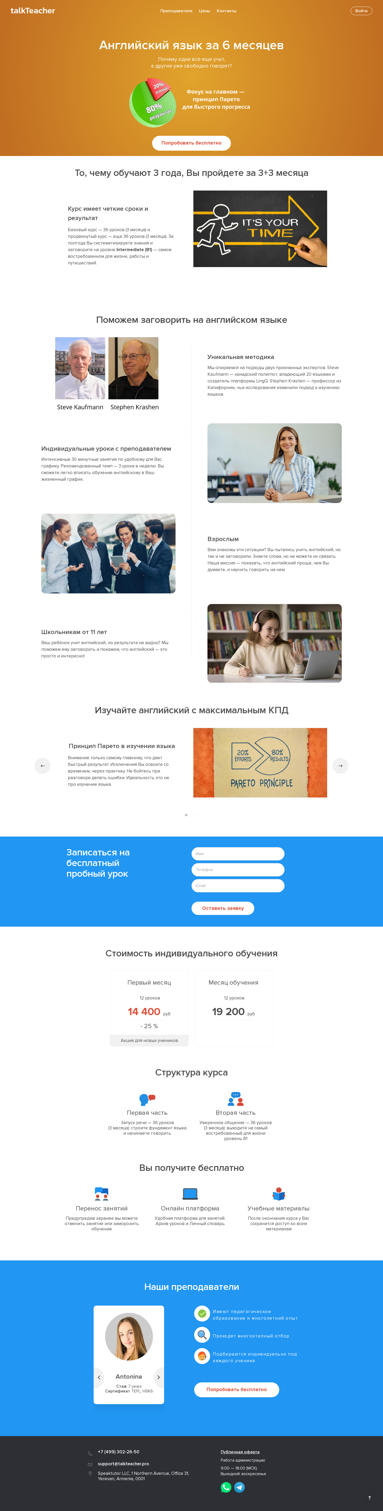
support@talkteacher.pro (123, 1463)
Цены (204, 11)
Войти (361, 11)
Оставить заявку (223, 908)
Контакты (226, 11)
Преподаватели (176, 11)
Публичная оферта (240, 1451)
